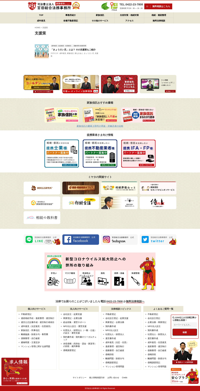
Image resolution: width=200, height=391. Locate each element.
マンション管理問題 (114, 366)
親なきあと (79, 53)
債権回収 (109, 354)
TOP (41, 15)
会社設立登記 (154, 318)
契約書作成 (110, 326)
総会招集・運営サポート (74, 322)
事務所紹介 (70, 15)
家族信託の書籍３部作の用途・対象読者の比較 (100, 126)
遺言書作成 (110, 338)
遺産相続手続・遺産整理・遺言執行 (37, 318)
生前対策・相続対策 (129, 15)
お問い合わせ (113, 377)
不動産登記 (26, 314)
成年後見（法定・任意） (116, 342)
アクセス (129, 20)
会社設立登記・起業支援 (116, 318)
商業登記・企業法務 (72, 318)
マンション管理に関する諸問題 (35, 346)
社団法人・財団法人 (114, 334)
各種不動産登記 (70, 20)
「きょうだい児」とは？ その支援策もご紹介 (73, 49)
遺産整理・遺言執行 (114, 346)
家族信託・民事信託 (30, 330)
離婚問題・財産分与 (114, 358)
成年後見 (41, 20)
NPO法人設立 (111, 330)
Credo (124, 377)
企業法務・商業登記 (157, 322)
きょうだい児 (89, 53)
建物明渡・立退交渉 (30, 342)
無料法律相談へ (135, 301)
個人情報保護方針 (97, 377)
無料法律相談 (159, 20)
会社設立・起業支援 (72, 314)
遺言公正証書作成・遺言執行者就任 (37, 322)
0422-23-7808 (115, 301)
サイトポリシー (79, 377)
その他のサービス (100, 20)
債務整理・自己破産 (30, 338)
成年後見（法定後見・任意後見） (36, 326)
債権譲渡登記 (69, 350)
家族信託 (100, 15)
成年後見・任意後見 (157, 342)
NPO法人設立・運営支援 (75, 326)
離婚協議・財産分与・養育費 (34, 334)
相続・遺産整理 (159, 15)
